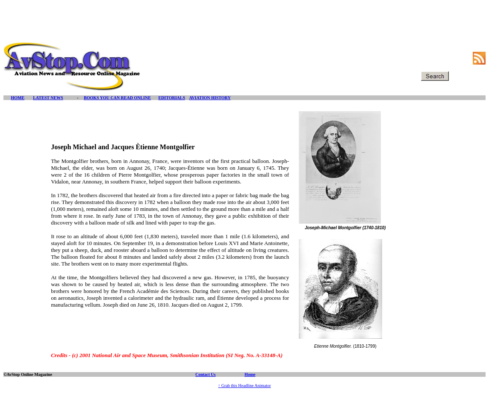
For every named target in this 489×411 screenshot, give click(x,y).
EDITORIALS (171, 97)
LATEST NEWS (48, 97)
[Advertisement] (244, 22)
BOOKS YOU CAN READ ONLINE (117, 97)
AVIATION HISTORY (209, 97)
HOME (18, 97)
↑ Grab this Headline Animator (244, 385)
